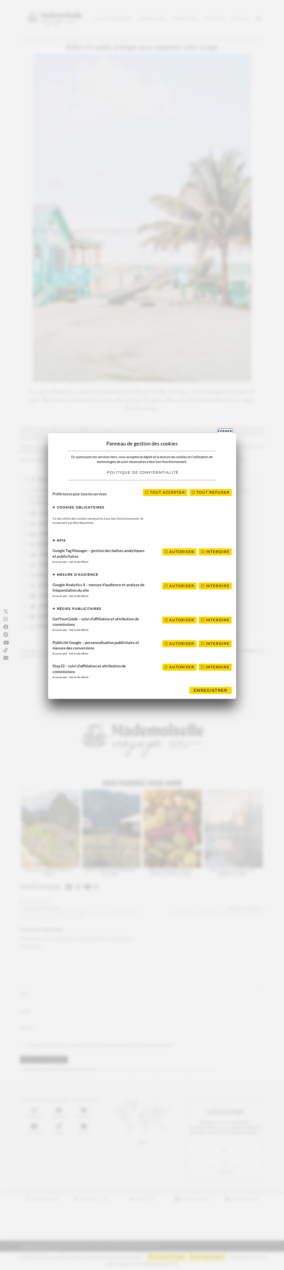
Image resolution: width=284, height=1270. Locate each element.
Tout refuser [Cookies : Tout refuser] (211, 492)
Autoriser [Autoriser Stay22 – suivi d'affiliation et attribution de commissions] (179, 667)
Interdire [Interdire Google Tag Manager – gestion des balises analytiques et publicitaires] (215, 552)
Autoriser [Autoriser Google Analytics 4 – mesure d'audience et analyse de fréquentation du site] (179, 586)
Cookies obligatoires (78, 507)
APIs (59, 540)
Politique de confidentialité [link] (143, 472)
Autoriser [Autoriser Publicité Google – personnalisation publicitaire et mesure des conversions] (179, 644)
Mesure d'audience (75, 575)
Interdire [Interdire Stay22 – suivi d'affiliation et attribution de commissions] (215, 667)
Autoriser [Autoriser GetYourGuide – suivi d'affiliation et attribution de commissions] (179, 620)
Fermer (225, 431)
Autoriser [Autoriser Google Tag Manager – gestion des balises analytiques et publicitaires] (179, 552)
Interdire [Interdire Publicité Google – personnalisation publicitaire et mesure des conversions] (215, 644)
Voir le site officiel (78, 561)
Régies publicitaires (76, 609)
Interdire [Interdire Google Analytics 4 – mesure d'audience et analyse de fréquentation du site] (215, 586)
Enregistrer (210, 690)
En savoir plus (59, 561)
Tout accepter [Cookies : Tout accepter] (165, 492)
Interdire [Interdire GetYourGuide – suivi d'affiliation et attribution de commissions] (215, 620)
